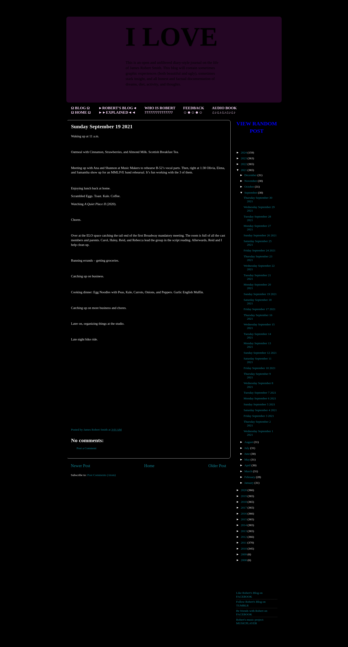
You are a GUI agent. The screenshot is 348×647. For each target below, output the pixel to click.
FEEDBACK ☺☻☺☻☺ (193, 110)
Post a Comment (86, 448)
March (248, 471)
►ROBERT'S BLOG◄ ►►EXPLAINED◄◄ (118, 110)
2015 (244, 519)
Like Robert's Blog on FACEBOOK (249, 594)
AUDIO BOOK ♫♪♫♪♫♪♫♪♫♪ (224, 110)
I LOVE (171, 36)
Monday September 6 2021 (260, 398)
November (251, 181)
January (249, 482)
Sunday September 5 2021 (259, 404)
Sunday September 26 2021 (260, 235)
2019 (244, 496)
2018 (244, 501)
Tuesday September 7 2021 (260, 392)
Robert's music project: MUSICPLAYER (250, 621)
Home (149, 465)
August (249, 442)
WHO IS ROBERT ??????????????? (159, 110)
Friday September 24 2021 (260, 250)
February (250, 477)
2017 (244, 507)
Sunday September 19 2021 (260, 294)
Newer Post (80, 465)
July (247, 448)
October (249, 186)
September (251, 192)
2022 (244, 164)
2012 (244, 536)
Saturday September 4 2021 (260, 410)
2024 (244, 152)
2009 (244, 554)
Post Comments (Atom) (101, 475)
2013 (244, 531)
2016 (244, 513)
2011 (244, 542)
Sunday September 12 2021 (260, 352)
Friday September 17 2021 (260, 309)
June (247, 453)
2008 (244, 560)
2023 (244, 158)
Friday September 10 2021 (260, 368)
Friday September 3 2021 (259, 416)
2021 (244, 170)
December (250, 175)
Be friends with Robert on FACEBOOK (251, 612)
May (247, 459)
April (247, 465)
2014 (244, 525)
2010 (244, 548)
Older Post (217, 465)
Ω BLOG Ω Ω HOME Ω (81, 110)
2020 (244, 490)
